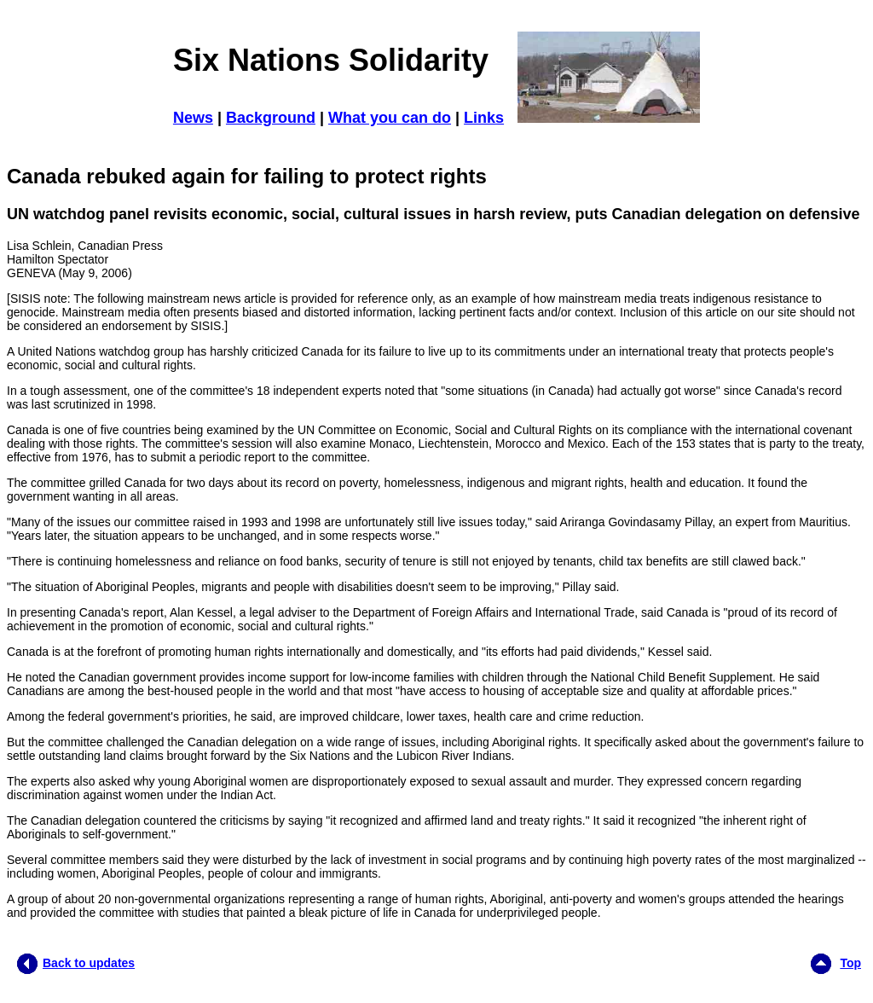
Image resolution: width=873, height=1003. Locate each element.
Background (270, 117)
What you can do (389, 117)
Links (484, 117)
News (193, 117)
